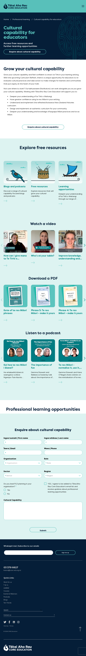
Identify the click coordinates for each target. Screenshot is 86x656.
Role (46, 459)
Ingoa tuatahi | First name (16, 438)
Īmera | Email (9, 448)
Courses (6, 591)
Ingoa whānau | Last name (56, 438)
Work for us (8, 582)
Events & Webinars (10, 594)
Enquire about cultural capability (43, 127)
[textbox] (23, 463)
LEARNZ (6, 588)
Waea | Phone (50, 448)
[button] (84, 245)
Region (47, 471)
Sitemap (6, 626)
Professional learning (21, 19)
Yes (8, 490)
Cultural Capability (13, 500)
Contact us (7, 615)
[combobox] (23, 462)
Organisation (10, 459)
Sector (7, 471)
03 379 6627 (11, 567)
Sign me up (65, 552)
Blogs (6, 600)
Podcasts (7, 597)
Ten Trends (7, 603)
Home (6, 19)
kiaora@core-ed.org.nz (12, 570)
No (8, 494)
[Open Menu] (83, 6)
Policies (11, 626)
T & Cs (6, 585)
